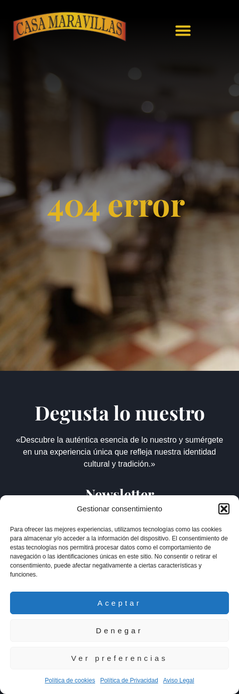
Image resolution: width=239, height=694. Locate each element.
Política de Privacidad (129, 680)
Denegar (119, 630)
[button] (224, 509)
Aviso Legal (178, 680)
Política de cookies (70, 680)
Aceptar (119, 603)
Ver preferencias (119, 658)
